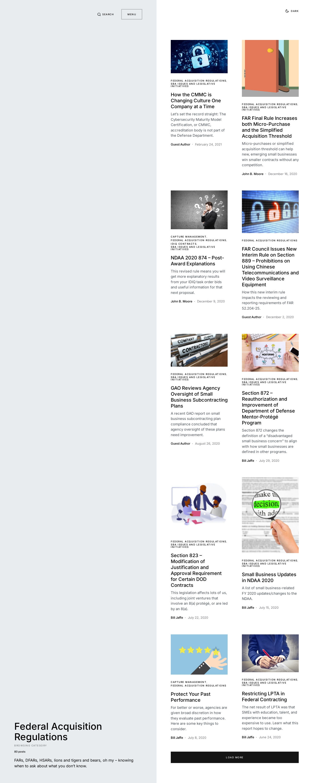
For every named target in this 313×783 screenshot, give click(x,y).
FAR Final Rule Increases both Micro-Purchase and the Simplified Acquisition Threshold (269, 127)
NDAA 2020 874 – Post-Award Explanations (197, 261)
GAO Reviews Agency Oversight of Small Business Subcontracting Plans (199, 397)
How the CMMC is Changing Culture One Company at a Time (196, 100)
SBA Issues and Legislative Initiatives (193, 85)
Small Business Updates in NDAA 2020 (269, 577)
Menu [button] (131, 14)
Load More (235, 757)
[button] (105, 14)
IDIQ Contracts (183, 243)
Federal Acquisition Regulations (198, 80)
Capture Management (188, 236)
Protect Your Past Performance (190, 697)
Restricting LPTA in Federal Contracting (264, 696)
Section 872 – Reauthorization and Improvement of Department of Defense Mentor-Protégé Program (268, 408)
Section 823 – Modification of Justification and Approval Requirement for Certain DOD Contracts (196, 570)
